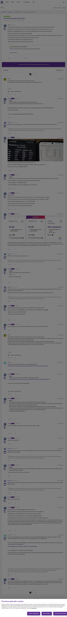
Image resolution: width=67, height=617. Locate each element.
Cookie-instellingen (34, 613)
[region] (33, 608)
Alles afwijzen (46, 613)
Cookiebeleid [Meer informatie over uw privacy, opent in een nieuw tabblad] (33, 608)
